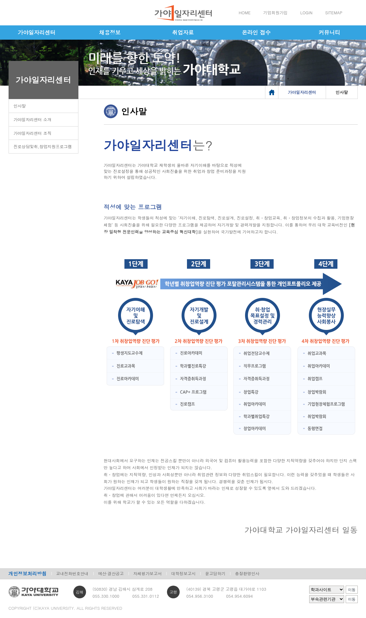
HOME (244, 13)
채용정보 (110, 32)
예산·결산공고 (111, 573)
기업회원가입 (275, 13)
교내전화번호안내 (72, 573)
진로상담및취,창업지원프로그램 (43, 146)
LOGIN (306, 13)
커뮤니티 (329, 32)
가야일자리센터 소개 (32, 119)
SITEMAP (333, 13)
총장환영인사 (247, 573)
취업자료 (183, 32)
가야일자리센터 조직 (32, 133)
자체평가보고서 (147, 573)
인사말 (20, 106)
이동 (352, 590)
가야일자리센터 (37, 32)
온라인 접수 (256, 32)
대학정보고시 (183, 573)
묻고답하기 (215, 573)
